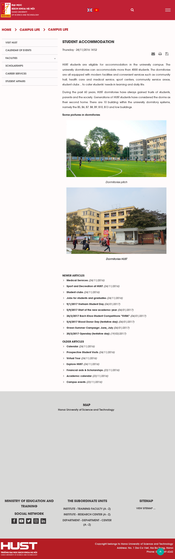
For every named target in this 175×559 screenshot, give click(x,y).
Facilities (11, 58)
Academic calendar (79, 376)
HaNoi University (19, 12)
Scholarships (14, 66)
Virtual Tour (73, 358)
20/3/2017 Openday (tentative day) (88, 334)
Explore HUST (75, 364)
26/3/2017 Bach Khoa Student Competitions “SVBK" (98, 316)
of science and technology (25, 15)
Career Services (15, 73)
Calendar (72, 346)
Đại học (17, 5)
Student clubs (75, 292)
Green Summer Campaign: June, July (90, 328)
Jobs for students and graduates (86, 298)
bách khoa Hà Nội (23, 9)
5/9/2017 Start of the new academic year (92, 310)
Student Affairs (15, 81)
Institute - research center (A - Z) (87, 514)
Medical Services (77, 280)
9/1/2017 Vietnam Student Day (85, 304)
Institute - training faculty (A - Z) (87, 508)
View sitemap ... (146, 508)
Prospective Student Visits (82, 352)
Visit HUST (11, 42)
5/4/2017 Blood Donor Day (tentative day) (92, 322)
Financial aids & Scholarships (85, 370)
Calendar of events (18, 50)
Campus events (76, 382)
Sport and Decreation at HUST (85, 286)
